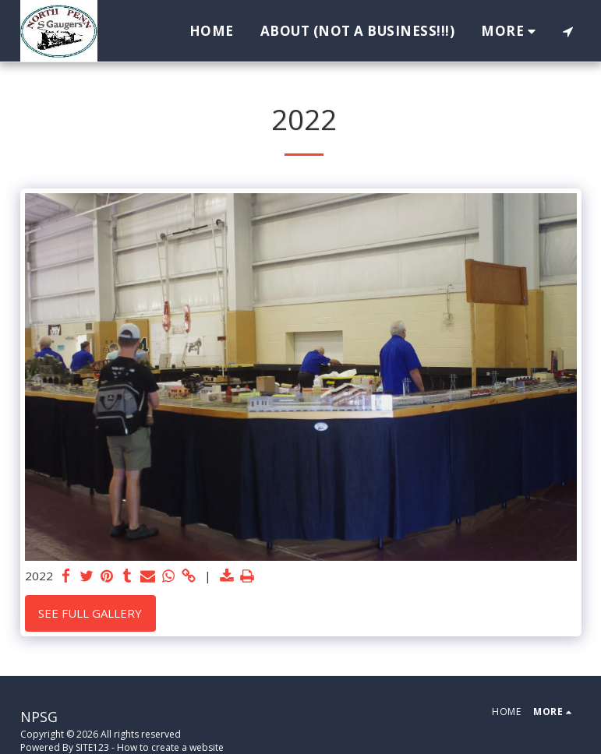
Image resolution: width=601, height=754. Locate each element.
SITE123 (92, 747)
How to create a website (170, 747)
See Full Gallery (90, 613)
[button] (568, 31)
